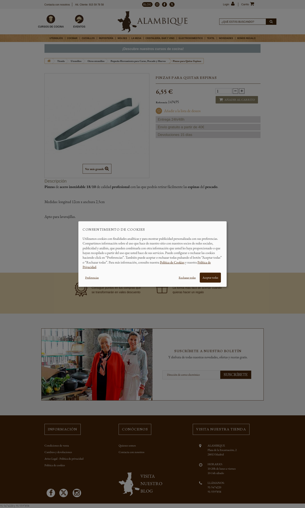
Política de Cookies (172, 262)
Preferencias (92, 277)
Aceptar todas (210, 277)
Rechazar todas (187, 277)
